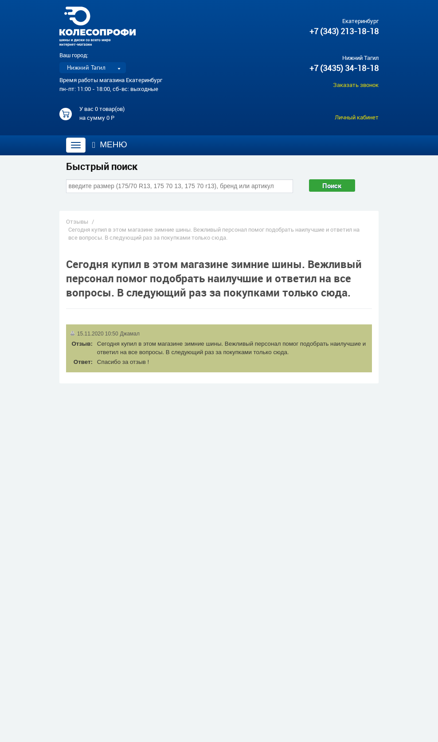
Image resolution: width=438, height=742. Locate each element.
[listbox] (92, 67)
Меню (109, 144)
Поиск (332, 185)
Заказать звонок (356, 85)
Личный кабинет (357, 117)
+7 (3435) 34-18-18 (344, 68)
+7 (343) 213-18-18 (344, 31)
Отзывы (77, 221)
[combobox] (179, 186)
